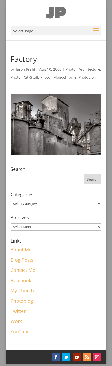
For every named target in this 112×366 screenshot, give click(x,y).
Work (16, 321)
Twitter (18, 311)
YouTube (20, 331)
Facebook (21, 280)
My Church (22, 290)
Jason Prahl (25, 69)
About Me (21, 249)
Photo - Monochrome (58, 77)
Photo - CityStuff (24, 77)
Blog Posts (22, 260)
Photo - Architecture (83, 69)
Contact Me (23, 270)
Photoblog (87, 77)
